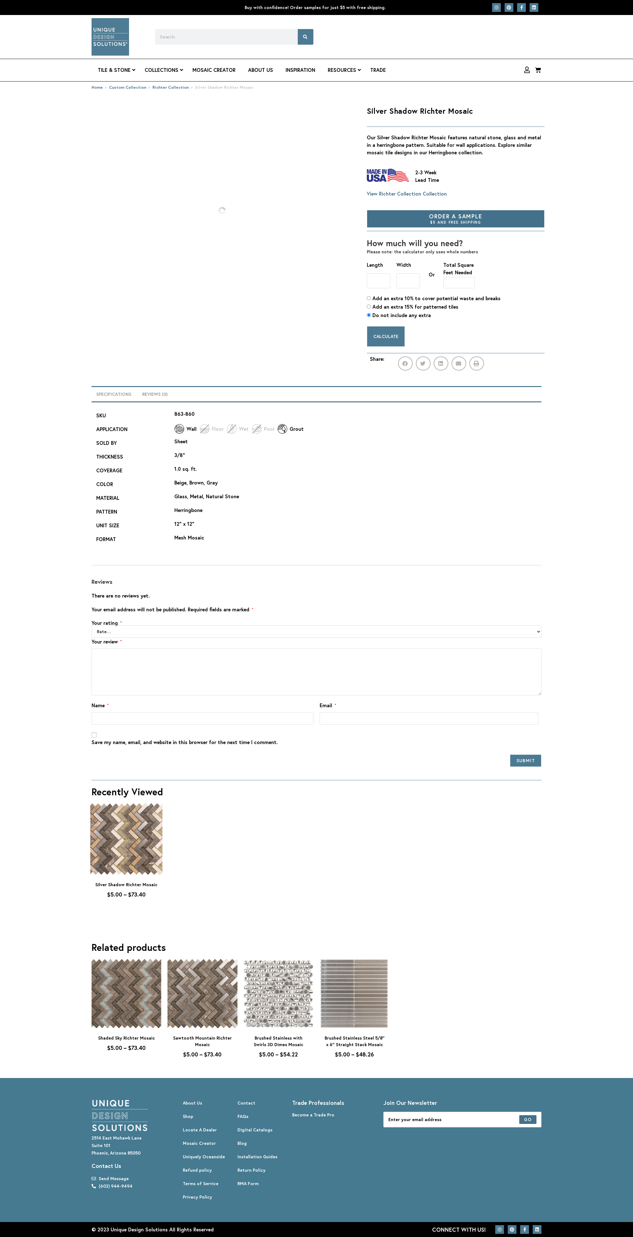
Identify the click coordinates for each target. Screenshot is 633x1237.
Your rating (107, 622)
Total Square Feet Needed (458, 268)
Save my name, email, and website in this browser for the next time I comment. (185, 742)
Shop (188, 1116)
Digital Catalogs (254, 1130)
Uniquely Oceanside (204, 1157)
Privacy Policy (197, 1197)
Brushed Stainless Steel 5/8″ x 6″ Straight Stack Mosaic (355, 1041)
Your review (107, 641)
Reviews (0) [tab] (154, 394)
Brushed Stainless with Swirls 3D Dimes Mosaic (278, 1041)
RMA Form (248, 1183)
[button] (405, 363)
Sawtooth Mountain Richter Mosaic (202, 1041)
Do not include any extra (399, 315)
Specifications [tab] (113, 394)
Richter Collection (170, 87)
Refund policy (197, 1170)
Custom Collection (127, 87)
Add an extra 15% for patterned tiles (412, 306)
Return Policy (251, 1170)
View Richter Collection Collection (407, 193)
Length (375, 264)
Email (328, 705)
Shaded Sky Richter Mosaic (126, 1038)
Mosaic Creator (199, 1143)
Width (403, 264)
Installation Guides (257, 1157)
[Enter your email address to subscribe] (462, 1119)
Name (100, 705)
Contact (246, 1103)
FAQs (242, 1116)
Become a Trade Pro (313, 1115)
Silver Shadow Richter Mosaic (126, 884)
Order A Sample (455, 218)
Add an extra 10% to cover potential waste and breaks (434, 298)
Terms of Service (200, 1183)
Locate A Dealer (200, 1130)
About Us (192, 1103)
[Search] (305, 37)
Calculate (385, 336)
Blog (242, 1143)
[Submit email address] (528, 1119)
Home (97, 87)
